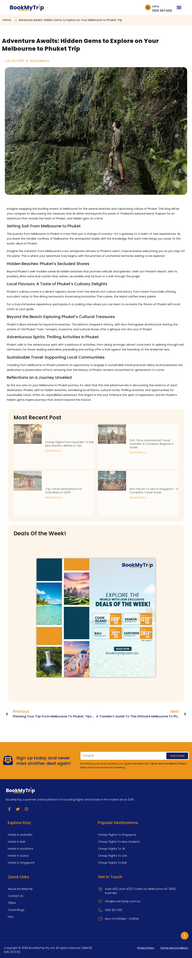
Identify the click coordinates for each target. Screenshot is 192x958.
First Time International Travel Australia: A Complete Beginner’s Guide (152, 443)
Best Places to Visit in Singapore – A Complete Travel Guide (154, 490)
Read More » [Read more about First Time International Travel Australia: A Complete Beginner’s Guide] (138, 452)
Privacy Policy (145, 948)
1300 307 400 (162, 10)
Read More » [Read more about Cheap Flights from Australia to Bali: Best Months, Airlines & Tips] (54, 451)
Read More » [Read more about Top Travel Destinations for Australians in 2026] (54, 497)
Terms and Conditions (163, 763)
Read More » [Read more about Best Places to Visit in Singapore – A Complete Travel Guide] (138, 497)
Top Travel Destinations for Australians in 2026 (63, 490)
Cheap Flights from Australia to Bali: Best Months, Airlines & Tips (69, 444)
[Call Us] (148, 7)
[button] (178, 7)
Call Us (155, 6)
